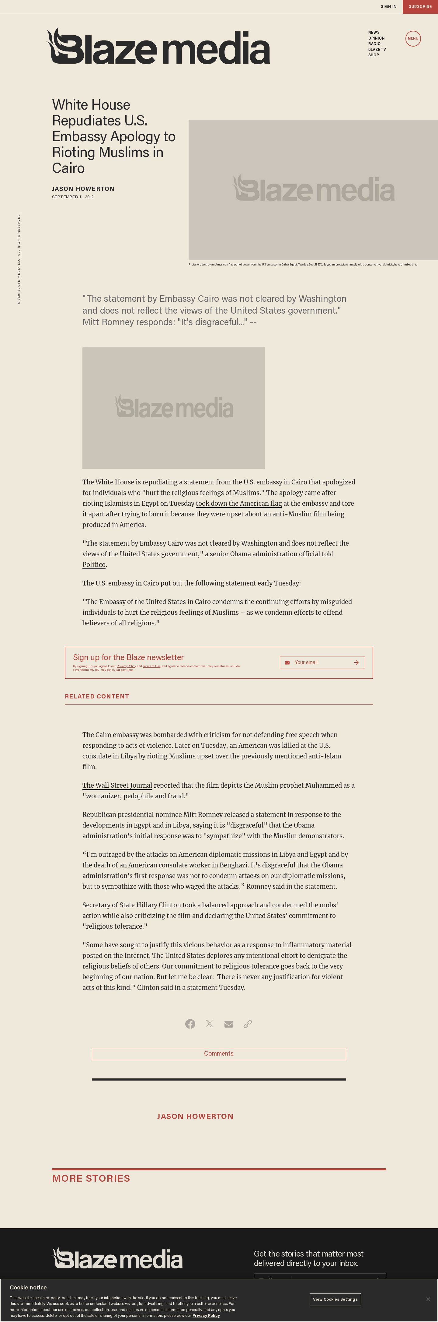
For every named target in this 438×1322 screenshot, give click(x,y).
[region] (219, 1300)
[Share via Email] (229, 1024)
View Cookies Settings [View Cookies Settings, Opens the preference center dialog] (335, 1300)
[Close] (428, 1299)
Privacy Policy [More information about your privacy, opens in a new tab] (206, 1316)
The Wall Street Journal (117, 785)
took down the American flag (239, 503)
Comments (219, 1054)
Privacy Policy (126, 666)
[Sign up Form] (322, 662)
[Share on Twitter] (209, 1024)
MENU (413, 38)
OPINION (376, 38)
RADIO (374, 44)
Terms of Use (151, 666)
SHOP (373, 55)
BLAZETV (377, 50)
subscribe (420, 7)
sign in (389, 7)
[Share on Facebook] (190, 1024)
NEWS (374, 33)
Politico (94, 564)
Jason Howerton (83, 189)
